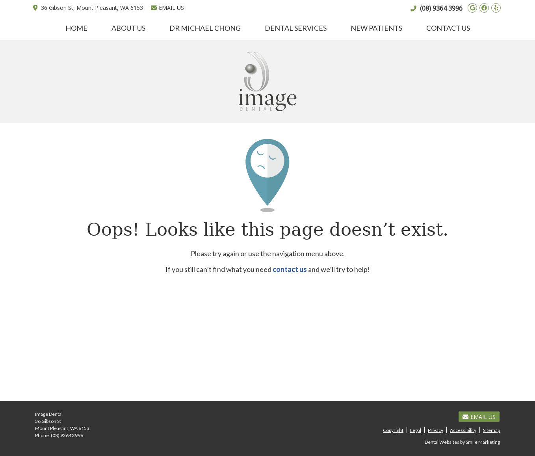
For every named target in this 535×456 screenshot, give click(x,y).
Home (76, 28)
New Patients (376, 28)
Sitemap (491, 430)
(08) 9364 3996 (441, 8)
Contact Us (448, 28)
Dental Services (296, 28)
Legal (415, 430)
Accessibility (463, 430)
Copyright (393, 430)
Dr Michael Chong (205, 28)
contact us (290, 269)
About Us (128, 28)
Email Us (167, 7)
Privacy (435, 430)
